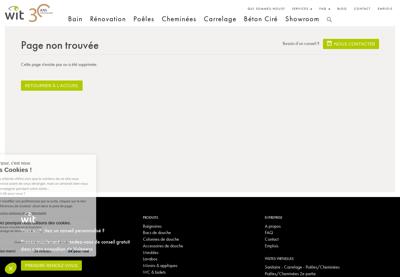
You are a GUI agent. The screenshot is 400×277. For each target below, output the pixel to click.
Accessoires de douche (163, 246)
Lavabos (150, 259)
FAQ (269, 232)
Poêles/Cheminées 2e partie (290, 273)
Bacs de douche (157, 232)
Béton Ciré (261, 18)
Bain (75, 18)
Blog (342, 9)
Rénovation (108, 18)
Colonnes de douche (161, 239)
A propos (273, 226)
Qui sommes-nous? (266, 9)
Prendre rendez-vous (51, 265)
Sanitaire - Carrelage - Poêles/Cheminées (302, 267)
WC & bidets (154, 272)
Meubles (150, 252)
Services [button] (302, 9)
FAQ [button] (324, 9)
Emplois (385, 9)
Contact (362, 9)
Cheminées (179, 18)
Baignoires (152, 226)
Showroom (302, 18)
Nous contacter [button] (351, 44)
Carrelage (220, 18)
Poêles (143, 18)
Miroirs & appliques (160, 265)
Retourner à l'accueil (52, 85)
